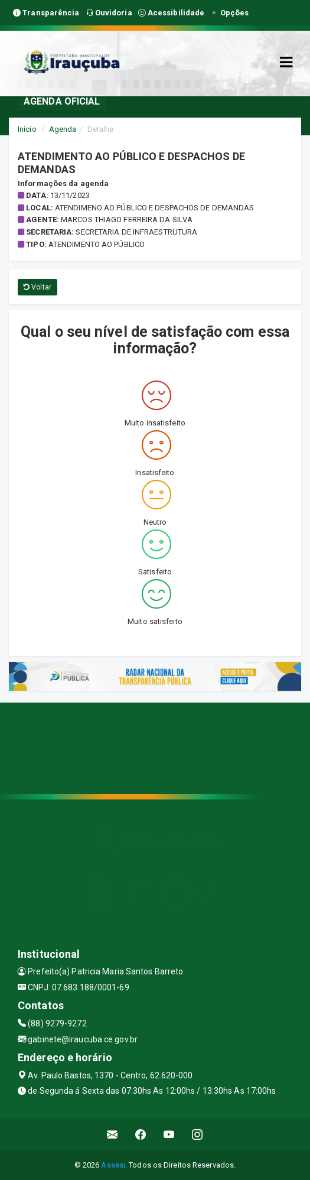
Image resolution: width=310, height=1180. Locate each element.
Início (27, 129)
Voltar (37, 287)
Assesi (113, 1165)
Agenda (63, 129)
